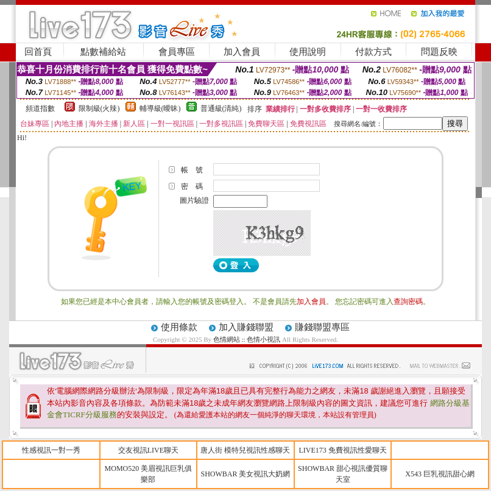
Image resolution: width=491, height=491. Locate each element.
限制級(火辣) (99, 108)
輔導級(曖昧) (160, 108)
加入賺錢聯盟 (246, 327)
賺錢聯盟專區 (322, 327)
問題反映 (439, 52)
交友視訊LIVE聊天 (148, 450)
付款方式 (373, 52)
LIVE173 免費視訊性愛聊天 (342, 450)
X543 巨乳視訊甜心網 (440, 474)
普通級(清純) (221, 108)
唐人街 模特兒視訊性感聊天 (245, 450)
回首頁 (38, 52)
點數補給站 (103, 52)
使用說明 (307, 52)
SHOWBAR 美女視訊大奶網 (245, 474)
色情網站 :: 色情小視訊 (247, 339)
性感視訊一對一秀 (51, 450)
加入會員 (242, 52)
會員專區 (176, 52)
